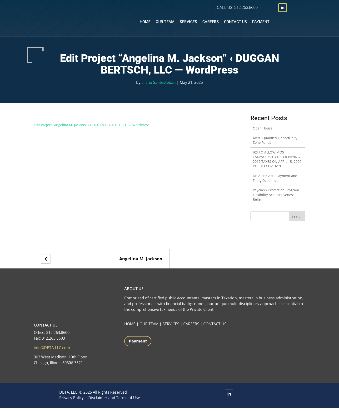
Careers (210, 23)
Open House (263, 131)
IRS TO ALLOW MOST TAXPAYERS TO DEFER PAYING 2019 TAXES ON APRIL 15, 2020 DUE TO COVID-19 (277, 162)
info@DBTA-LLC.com (52, 351)
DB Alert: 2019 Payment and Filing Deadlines (275, 181)
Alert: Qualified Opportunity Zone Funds (275, 143)
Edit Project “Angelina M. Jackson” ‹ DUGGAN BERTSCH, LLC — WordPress (92, 128)
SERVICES (171, 327)
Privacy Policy (71, 401)
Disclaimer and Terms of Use (114, 401)
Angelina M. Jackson (140, 262)
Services (188, 23)
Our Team (165, 23)
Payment (260, 23)
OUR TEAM (149, 327)
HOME (129, 327)
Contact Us (235, 23)
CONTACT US (214, 327)
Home (145, 23)
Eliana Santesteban (158, 85)
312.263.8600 (246, 7)
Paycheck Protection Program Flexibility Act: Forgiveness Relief (276, 198)
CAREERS (191, 327)
